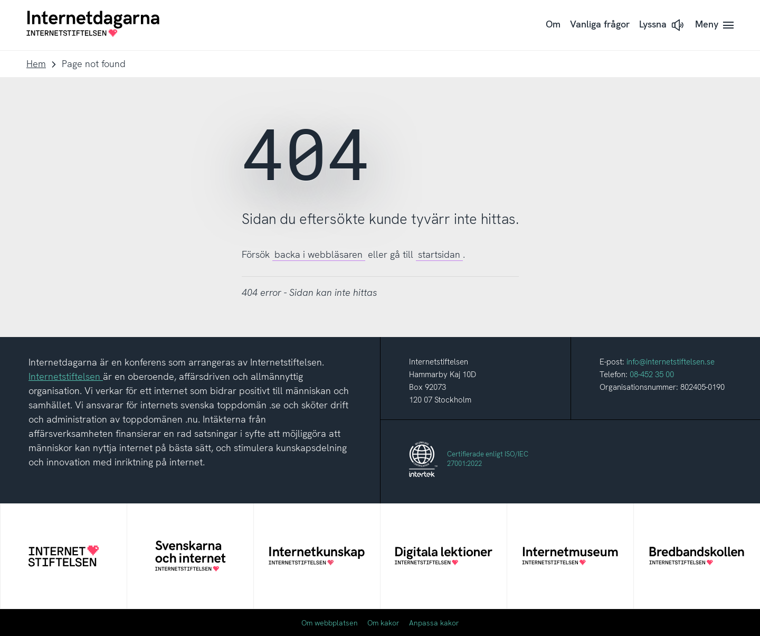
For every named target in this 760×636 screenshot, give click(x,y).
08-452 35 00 (652, 374)
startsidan (439, 254)
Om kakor (383, 623)
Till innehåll (0, 0)
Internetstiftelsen (65, 376)
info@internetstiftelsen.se (670, 362)
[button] (662, 25)
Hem (36, 64)
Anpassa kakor (434, 623)
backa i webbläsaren (318, 254)
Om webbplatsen (329, 623)
